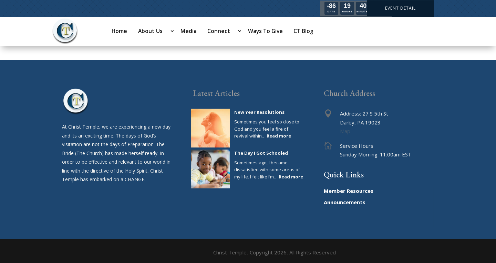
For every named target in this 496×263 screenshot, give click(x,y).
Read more (279, 136)
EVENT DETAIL (400, 8)
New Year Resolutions (259, 112)
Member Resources (348, 190)
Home (119, 31)
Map (345, 131)
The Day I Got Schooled (261, 153)
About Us (150, 31)
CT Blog (303, 31)
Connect (218, 31)
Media (188, 31)
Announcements (344, 202)
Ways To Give (265, 31)
